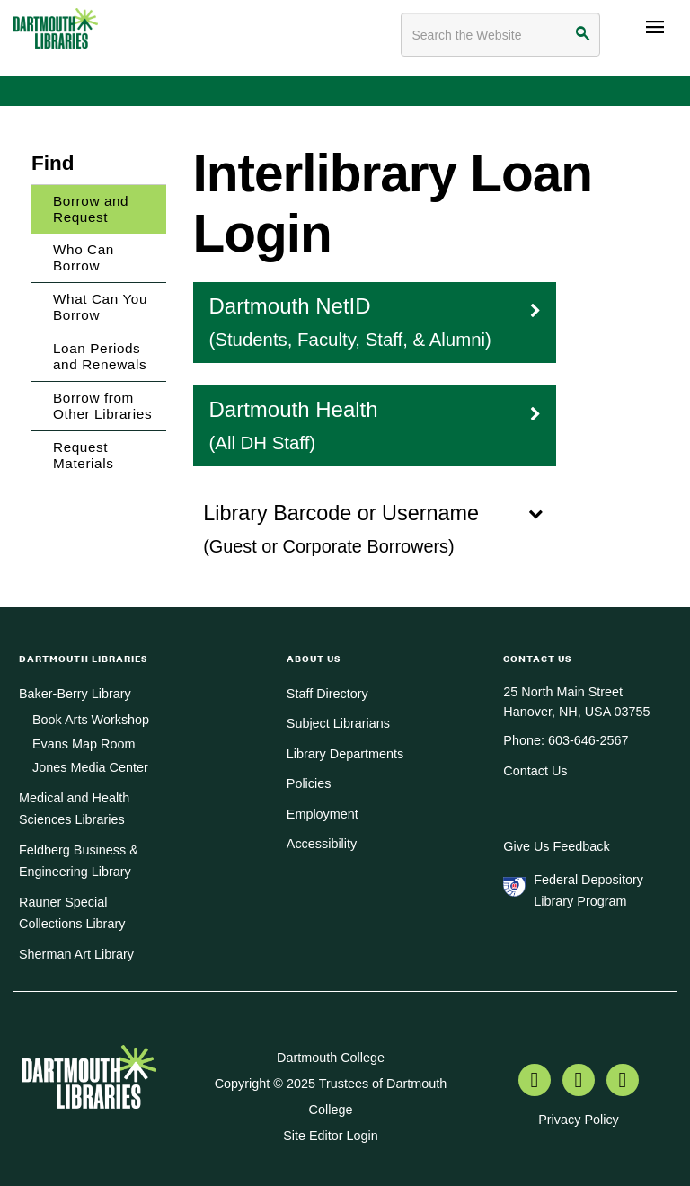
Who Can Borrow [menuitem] (83, 257)
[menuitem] (534, 1082)
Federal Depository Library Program (588, 890)
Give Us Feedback (556, 846)
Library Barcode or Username (378, 528)
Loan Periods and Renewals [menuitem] (99, 356)
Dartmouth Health (375, 424)
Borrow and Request (90, 209)
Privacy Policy (578, 1119)
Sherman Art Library (76, 954)
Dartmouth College (331, 1057)
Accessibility (322, 843)
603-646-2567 (588, 740)
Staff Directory (327, 693)
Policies (309, 783)
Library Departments (345, 754)
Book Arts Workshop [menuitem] (90, 719)
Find (52, 163)
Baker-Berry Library (75, 693)
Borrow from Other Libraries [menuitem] (102, 405)
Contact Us (535, 771)
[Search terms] (500, 35)
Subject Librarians (338, 723)
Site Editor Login (330, 1135)
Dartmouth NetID (375, 321)
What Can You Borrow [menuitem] (100, 307)
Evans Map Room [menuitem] (83, 744)
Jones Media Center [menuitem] (90, 767)
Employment (322, 814)
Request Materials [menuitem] (83, 455)
